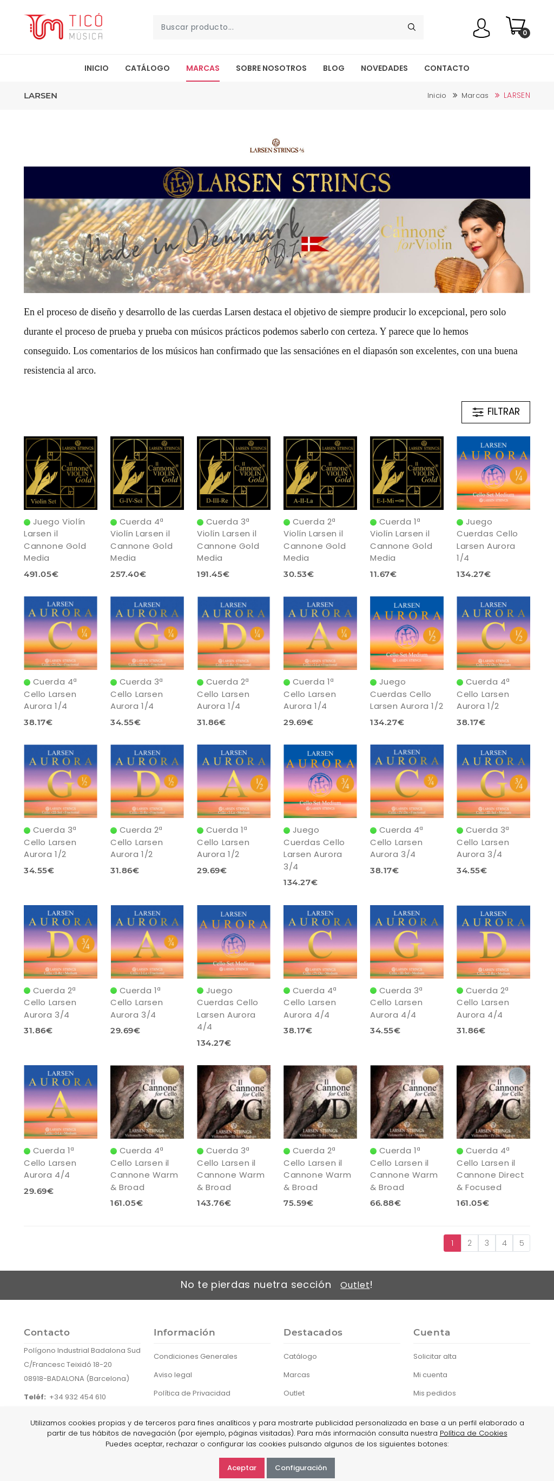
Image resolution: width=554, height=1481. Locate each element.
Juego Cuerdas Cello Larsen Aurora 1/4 (487, 540)
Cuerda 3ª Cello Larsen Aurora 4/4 (396, 1002)
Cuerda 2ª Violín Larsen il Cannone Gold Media (314, 540)
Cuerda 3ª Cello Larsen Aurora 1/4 (136, 694)
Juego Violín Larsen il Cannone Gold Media (55, 540)
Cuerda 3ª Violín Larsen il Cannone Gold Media (228, 540)
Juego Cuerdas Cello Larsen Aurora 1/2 (406, 694)
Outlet (355, 1285)
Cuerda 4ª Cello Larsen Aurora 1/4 (50, 694)
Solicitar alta (435, 1356)
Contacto (447, 68)
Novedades (384, 68)
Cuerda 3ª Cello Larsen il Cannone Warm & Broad (231, 1169)
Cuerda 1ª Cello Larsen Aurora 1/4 (309, 694)
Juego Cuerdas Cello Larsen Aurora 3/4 (314, 848)
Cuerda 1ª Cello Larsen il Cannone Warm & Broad (404, 1169)
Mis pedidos (434, 1393)
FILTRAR (495, 412)
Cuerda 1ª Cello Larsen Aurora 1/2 (223, 842)
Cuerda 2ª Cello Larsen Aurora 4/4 (483, 1002)
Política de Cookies (473, 1433)
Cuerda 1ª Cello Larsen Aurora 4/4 (50, 1162)
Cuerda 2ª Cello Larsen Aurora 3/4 (50, 1002)
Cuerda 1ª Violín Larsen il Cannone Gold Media (401, 540)
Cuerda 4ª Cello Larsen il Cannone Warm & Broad (144, 1169)
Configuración (301, 1468)
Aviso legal (173, 1375)
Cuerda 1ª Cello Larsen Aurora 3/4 (136, 1002)
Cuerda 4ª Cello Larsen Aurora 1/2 (483, 694)
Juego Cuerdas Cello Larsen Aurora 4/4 (228, 1009)
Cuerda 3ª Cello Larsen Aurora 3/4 (483, 842)
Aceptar (241, 1468)
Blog (334, 68)
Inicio (96, 68)
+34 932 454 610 (77, 1397)
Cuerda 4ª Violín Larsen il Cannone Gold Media (141, 540)
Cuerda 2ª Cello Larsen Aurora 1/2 (136, 842)
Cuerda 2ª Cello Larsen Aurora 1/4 (223, 694)
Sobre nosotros (271, 68)
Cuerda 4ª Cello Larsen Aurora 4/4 (310, 1002)
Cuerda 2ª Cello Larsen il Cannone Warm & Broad (317, 1169)
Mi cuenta (430, 1375)
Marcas (203, 68)
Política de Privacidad (192, 1393)
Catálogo (147, 68)
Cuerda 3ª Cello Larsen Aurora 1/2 (50, 842)
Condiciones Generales (196, 1356)
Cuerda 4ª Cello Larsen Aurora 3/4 (397, 842)
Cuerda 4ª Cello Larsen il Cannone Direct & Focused (490, 1169)
